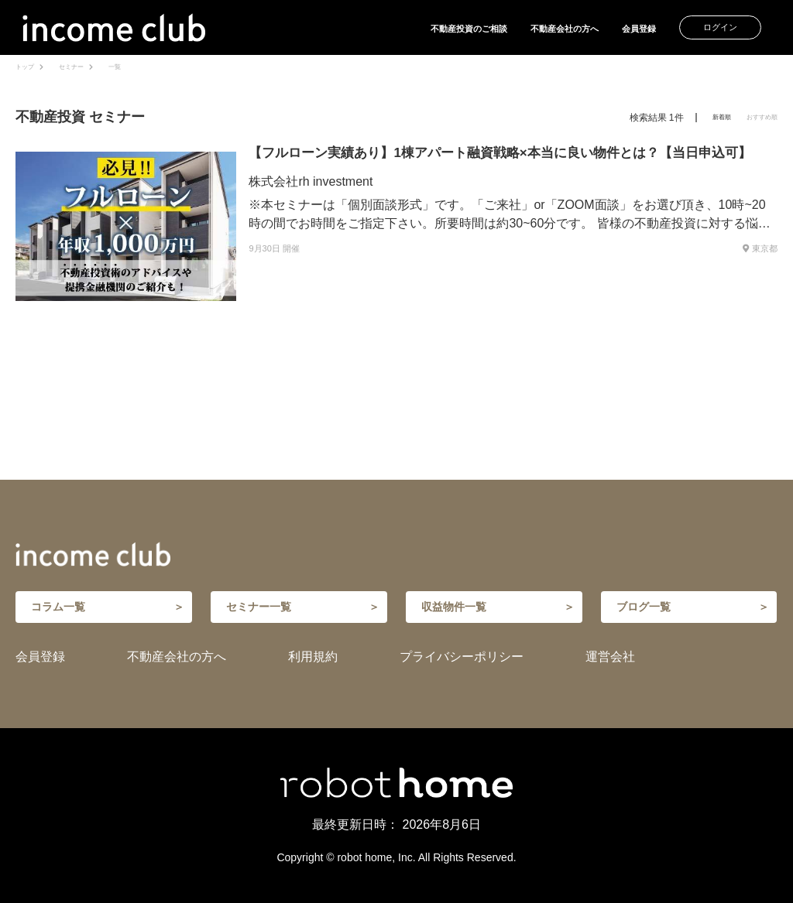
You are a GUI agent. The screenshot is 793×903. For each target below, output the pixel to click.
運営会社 (610, 656)
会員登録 (639, 28)
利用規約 (313, 656)
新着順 (721, 117)
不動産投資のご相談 (469, 28)
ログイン (720, 27)
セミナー (71, 66)
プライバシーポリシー (462, 656)
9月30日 (264, 248)
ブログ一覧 (643, 606)
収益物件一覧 (453, 606)
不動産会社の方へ (564, 28)
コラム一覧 (58, 606)
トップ (24, 66)
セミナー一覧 (258, 606)
